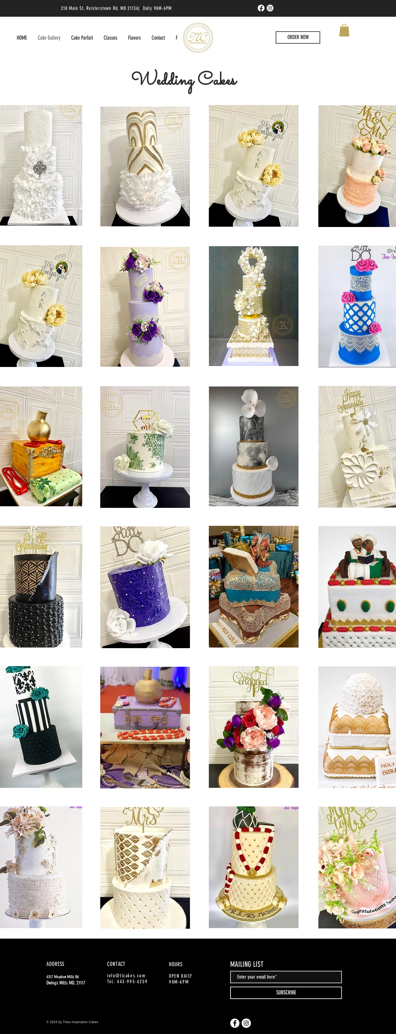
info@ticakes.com (126, 976)
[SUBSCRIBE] (286, 993)
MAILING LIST (247, 964)
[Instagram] (270, 8)
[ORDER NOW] (298, 37)
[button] (344, 30)
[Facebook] (261, 8)
